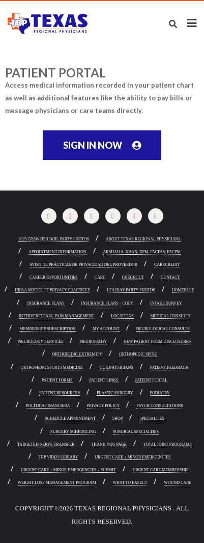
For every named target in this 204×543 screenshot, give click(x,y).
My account (106, 329)
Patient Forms (57, 380)
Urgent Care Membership (161, 470)
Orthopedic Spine (138, 354)
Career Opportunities (54, 278)
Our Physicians (116, 368)
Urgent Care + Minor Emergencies (132, 457)
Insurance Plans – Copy (107, 304)
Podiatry (160, 393)
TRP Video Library (58, 457)
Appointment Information (57, 252)
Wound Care (177, 483)
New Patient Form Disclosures (157, 342)
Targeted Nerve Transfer (45, 445)
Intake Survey (166, 304)
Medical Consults (171, 316)
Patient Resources (59, 393)
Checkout (133, 278)
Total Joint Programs (167, 445)
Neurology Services (41, 342)
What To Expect (130, 483)
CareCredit (167, 265)
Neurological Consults (163, 329)
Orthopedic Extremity (77, 354)
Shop (117, 419)
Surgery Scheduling (73, 432)
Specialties (151, 419)
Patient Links (104, 380)
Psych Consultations (159, 406)
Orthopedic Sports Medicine (52, 368)
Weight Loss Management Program (57, 483)
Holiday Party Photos (131, 290)
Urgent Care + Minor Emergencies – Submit (68, 470)
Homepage (183, 290)
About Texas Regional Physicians (143, 239)
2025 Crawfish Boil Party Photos (53, 239)
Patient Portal (151, 380)
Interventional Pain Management (57, 316)
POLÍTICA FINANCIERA (48, 406)
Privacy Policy (103, 406)
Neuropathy (93, 342)
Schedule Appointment (70, 419)
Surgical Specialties (136, 432)
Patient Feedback (169, 368)
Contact (170, 278)
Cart (100, 278)
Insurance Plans (45, 304)
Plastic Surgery (115, 393)
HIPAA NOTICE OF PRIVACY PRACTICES (52, 290)
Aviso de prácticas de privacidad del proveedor (83, 265)
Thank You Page (108, 445)
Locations (122, 316)
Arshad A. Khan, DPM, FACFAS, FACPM (142, 252)
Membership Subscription (47, 329)
